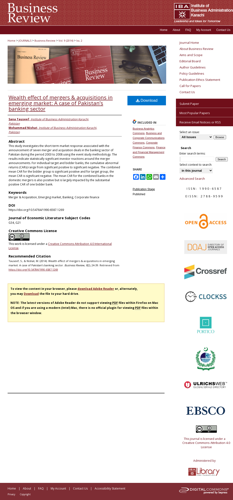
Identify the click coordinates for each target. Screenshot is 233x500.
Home (11, 40)
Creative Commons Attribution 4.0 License (206, 445)
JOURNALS (25, 40)
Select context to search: (196, 165)
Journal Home (189, 42)
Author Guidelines (193, 67)
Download (147, 100)
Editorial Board (190, 61)
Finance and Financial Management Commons (149, 152)
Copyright (25, 494)
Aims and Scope (191, 55)
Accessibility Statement (110, 488)
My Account (58, 488)
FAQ (41, 488)
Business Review (44, 40)
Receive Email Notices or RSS (200, 122)
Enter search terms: (192, 153)
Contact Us (187, 92)
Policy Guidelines (192, 73)
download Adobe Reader (96, 289)
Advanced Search (192, 178)
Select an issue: (190, 132)
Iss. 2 (79, 40)
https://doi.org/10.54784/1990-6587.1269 (33, 269)
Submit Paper (189, 104)
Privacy (11, 494)
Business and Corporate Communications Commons (149, 138)
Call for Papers (190, 86)
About (27, 488)
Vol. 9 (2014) (65, 40)
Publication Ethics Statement (200, 80)
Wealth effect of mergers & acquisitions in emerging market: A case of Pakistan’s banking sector (61, 103)
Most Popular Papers (195, 113)
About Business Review (196, 49)
